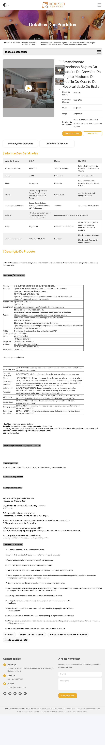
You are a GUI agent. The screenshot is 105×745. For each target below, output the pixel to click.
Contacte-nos (67, 707)
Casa (8, 43)
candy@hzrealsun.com (17, 699)
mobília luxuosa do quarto (32, 646)
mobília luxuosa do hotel (16, 651)
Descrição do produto (57, 143)
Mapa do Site (31, 720)
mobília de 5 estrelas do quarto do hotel (68, 646)
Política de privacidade (14, 720)
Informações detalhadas (20, 143)
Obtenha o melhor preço (74, 134)
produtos (16, 43)
